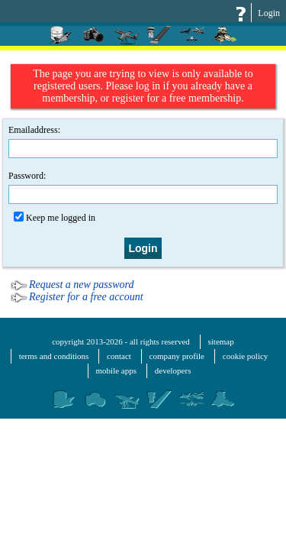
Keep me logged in (54, 217)
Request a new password (81, 284)
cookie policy (245, 356)
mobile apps (116, 370)
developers (173, 370)
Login (269, 13)
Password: (143, 187)
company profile (176, 356)
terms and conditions (54, 356)
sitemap (221, 341)
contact (119, 356)
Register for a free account (86, 296)
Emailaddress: (143, 141)
